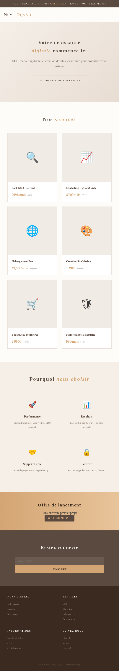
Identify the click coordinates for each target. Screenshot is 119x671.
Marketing (67, 609)
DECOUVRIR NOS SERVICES (59, 80)
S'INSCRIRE (60, 569)
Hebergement (69, 614)
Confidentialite (14, 648)
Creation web (69, 619)
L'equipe (11, 609)
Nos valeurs (12, 614)
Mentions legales (15, 638)
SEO (65, 604)
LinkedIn (67, 638)
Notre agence (13, 604)
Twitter (66, 643)
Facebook (67, 648)
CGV (9, 643)
